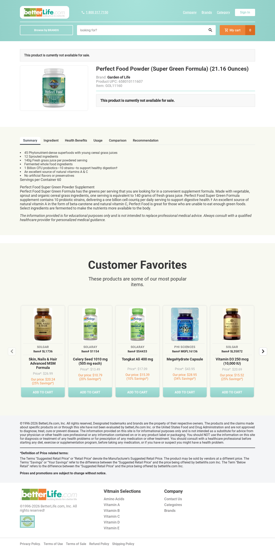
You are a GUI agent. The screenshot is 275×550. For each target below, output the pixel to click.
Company (190, 12)
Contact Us (173, 499)
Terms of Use (53, 544)
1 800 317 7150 (94, 12)
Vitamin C (112, 516)
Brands (207, 12)
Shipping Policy (123, 544)
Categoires (173, 505)
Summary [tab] (30, 140)
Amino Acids (114, 499)
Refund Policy (99, 544)
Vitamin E (111, 528)
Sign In (245, 12)
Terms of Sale (76, 544)
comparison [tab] (117, 140)
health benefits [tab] (76, 140)
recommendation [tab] (145, 140)
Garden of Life (118, 77)
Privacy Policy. (30, 544)
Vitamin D (112, 522)
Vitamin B (112, 510)
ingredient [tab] (51, 140)
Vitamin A (112, 505)
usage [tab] (98, 140)
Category (223, 12)
